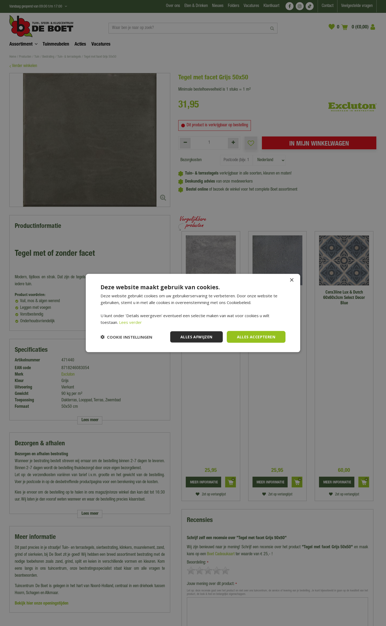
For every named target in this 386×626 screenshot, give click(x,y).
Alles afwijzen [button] (196, 336)
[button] (126, 337)
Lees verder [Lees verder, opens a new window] (130, 322)
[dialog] (193, 313)
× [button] (292, 280)
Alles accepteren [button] (256, 336)
